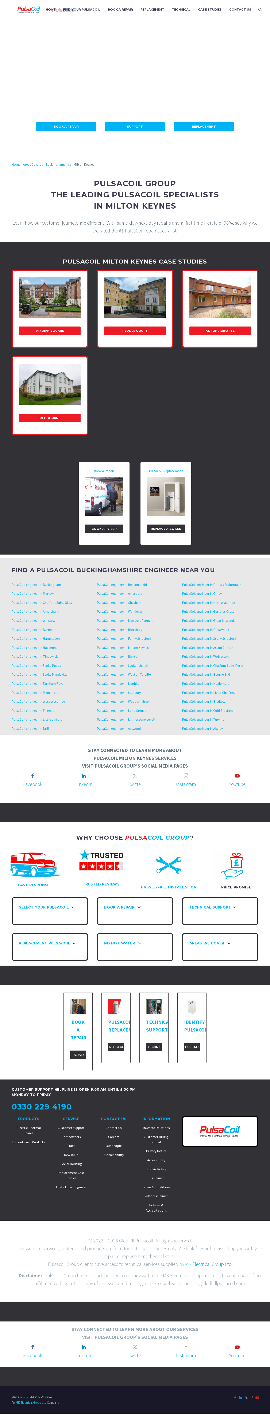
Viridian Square (50, 331)
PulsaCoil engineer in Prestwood (205, 629)
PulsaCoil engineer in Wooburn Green (124, 701)
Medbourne (49, 418)
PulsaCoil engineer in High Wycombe (208, 602)
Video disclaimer (156, 1196)
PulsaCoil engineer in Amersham (35, 611)
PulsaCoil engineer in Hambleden (36, 638)
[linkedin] (84, 775)
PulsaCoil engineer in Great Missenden (209, 620)
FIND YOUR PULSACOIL (81, 9)
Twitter (135, 784)
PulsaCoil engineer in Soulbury (119, 692)
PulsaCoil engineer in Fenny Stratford (124, 638)
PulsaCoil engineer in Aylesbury (119, 593)
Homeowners (71, 1137)
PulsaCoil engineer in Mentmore (35, 692)
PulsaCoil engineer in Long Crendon (122, 710)
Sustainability (114, 1155)
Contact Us (114, 1119)
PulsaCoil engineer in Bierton (118, 656)
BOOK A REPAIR (120, 9)
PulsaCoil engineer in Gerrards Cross (208, 611)
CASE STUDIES (210, 9)
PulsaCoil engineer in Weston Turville (124, 674)
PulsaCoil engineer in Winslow (33, 620)
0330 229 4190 (42, 1106)
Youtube (237, 784)
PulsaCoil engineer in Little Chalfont (208, 692)
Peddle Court (135, 331)
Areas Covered (33, 164)
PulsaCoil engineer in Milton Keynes (123, 647)
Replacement (204, 126)
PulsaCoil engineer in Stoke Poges (36, 665)
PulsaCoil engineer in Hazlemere (205, 683)
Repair (78, 1055)
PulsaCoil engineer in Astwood (119, 728)
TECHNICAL (181, 9)
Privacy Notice (156, 1151)
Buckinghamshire (58, 164)
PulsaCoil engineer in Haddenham (36, 647)
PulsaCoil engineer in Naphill (118, 683)
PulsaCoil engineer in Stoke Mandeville (40, 674)
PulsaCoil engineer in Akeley (202, 728)
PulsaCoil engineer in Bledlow (204, 701)
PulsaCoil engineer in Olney (202, 593)
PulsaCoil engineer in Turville (203, 719)
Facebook (32, 784)
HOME (50, 9)
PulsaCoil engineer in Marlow (33, 593)
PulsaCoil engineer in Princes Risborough (212, 584)
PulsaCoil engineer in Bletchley (119, 629)
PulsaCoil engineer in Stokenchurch (122, 665)
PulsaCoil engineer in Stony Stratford (209, 638)
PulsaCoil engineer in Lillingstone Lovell (126, 719)
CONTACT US (240, 9)
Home (16, 164)
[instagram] (186, 775)
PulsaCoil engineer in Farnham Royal (38, 683)
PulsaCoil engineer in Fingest (33, 710)
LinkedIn (83, 784)
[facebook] (32, 775)
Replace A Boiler (166, 529)
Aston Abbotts (220, 331)
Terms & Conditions (156, 1187)
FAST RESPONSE (34, 885)
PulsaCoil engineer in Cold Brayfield (208, 710)
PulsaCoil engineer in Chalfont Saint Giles (42, 602)
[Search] (260, 9)
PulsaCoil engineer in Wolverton (205, 656)
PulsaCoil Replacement (166, 471)
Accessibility (156, 1160)
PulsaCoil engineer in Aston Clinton (208, 647)
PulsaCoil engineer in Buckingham (36, 584)
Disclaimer (156, 1178)
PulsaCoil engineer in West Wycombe (38, 701)
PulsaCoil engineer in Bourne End (206, 674)
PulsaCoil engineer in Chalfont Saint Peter (212, 665)
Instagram (186, 784)
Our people (114, 1146)
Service (71, 1119)
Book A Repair (66, 126)
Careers (113, 1137)
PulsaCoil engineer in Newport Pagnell (125, 620)
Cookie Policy (156, 1169)
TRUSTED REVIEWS (101, 884)
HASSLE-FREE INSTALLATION (168, 887)
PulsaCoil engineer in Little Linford (37, 719)
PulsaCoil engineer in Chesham (119, 602)
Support (135, 126)
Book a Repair (104, 529)
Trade (71, 1146)
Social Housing (71, 1164)
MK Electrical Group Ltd (208, 1264)
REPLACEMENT (152, 9)
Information (156, 1119)
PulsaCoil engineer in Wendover (119, 611)
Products (28, 1119)
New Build (71, 1155)
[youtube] (237, 775)
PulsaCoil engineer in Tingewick (35, 656)
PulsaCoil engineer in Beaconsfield (122, 584)
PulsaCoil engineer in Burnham (34, 629)
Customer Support (71, 1128)
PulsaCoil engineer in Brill (31, 728)
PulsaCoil (192, 1047)
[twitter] (135, 775)
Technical (154, 1047)
